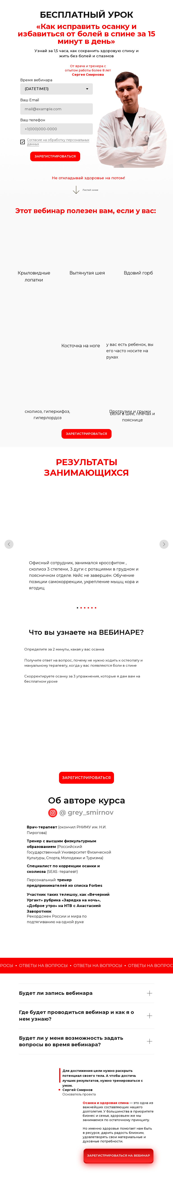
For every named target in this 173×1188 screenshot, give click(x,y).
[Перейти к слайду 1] (77, 607)
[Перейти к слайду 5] (92, 607)
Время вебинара (36, 80)
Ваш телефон (32, 120)
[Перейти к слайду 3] (84, 607)
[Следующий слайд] (163, 544)
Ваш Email (29, 100)
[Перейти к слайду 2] (81, 607)
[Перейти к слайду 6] (95, 607)
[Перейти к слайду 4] (88, 607)
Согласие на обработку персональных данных (58, 142)
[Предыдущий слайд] (9, 544)
